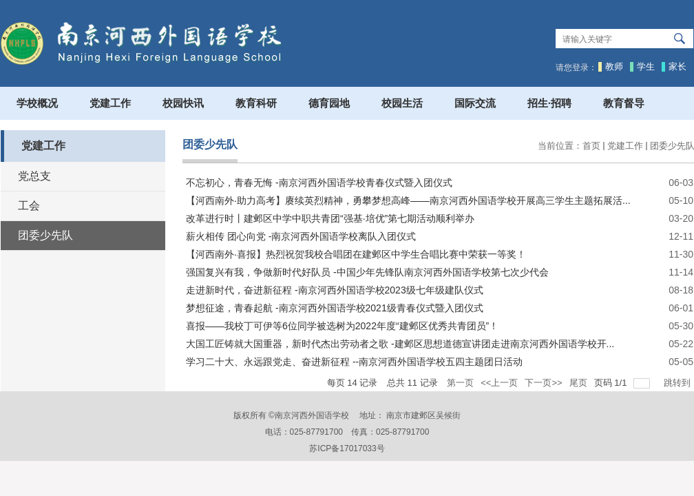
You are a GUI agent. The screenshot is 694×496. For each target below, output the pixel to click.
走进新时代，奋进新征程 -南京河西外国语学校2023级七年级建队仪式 (334, 290)
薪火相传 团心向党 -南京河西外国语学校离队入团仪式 (301, 236)
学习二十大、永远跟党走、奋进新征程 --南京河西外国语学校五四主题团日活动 (354, 361)
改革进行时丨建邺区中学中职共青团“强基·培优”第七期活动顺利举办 (330, 218)
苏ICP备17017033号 (346, 448)
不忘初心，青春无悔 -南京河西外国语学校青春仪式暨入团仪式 (319, 182)
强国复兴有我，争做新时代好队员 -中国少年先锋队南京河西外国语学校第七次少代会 (367, 272)
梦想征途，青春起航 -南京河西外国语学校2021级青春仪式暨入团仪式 (334, 307)
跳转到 (678, 383)
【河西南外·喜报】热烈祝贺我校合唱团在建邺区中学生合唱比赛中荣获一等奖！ (356, 254)
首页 (591, 146)
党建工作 (625, 146)
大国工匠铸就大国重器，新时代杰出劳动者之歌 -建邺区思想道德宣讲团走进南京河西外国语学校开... (400, 343)
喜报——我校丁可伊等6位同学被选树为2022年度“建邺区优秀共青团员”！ (342, 325)
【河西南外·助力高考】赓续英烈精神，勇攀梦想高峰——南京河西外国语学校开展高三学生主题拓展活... (408, 200)
